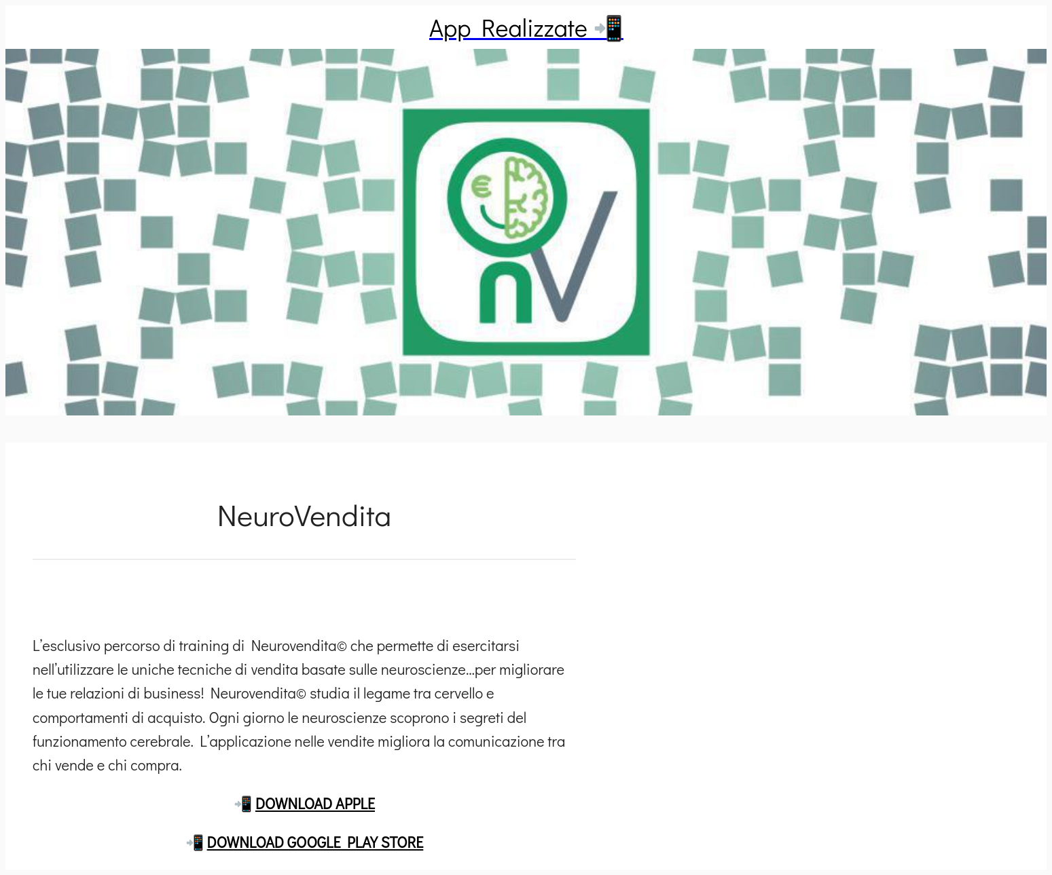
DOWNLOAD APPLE (315, 803)
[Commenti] (304, 592)
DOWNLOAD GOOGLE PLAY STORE (315, 842)
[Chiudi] (32, 27)
